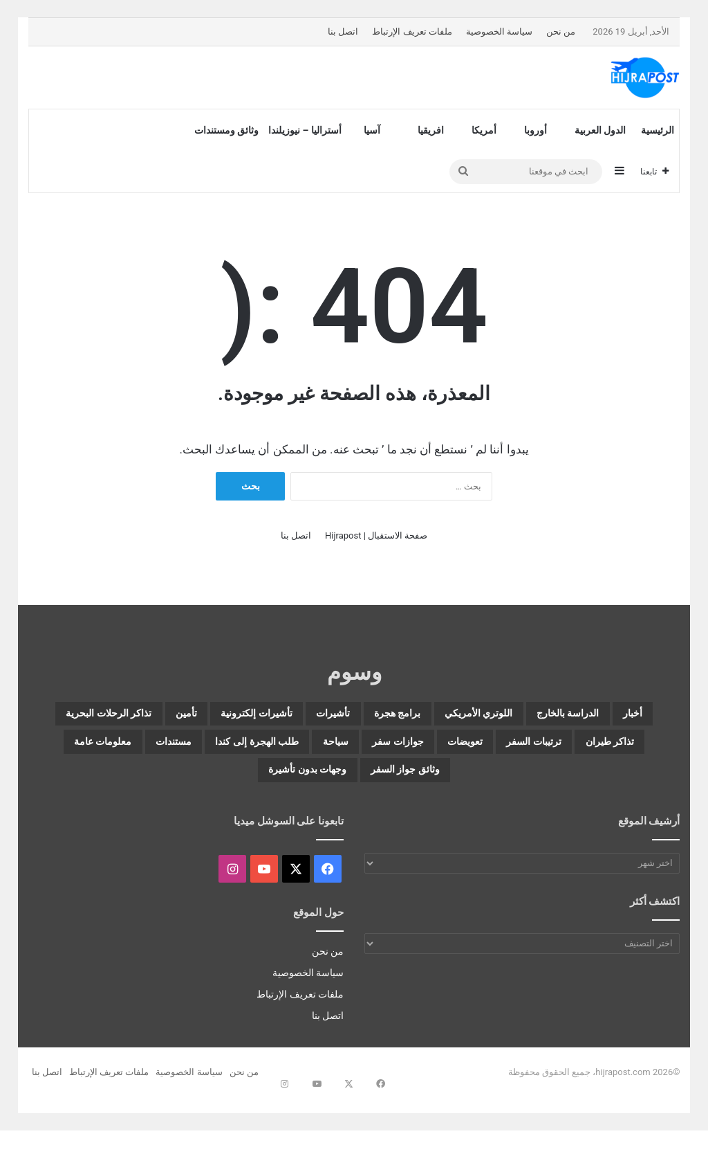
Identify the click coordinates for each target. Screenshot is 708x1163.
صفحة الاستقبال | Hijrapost (376, 535)
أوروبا (535, 130)
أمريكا (484, 130)
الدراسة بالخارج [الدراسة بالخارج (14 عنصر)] (539, 716)
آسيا (372, 130)
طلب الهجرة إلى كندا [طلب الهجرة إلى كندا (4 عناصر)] (481, 783)
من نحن (560, 31)
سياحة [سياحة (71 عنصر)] (587, 783)
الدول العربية (600, 130)
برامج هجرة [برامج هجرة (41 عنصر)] (308, 716)
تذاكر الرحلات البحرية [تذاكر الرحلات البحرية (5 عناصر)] (518, 749)
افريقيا (431, 130)
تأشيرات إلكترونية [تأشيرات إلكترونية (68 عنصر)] (119, 716)
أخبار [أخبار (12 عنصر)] (626, 716)
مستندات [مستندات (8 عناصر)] (366, 783)
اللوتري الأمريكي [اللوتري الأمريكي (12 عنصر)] (418, 716)
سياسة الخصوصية (499, 31)
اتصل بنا (343, 31)
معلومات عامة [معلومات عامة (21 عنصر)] (271, 783)
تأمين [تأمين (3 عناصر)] (623, 749)
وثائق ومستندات (226, 130)
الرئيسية (657, 130)
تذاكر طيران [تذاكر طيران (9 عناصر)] (393, 749)
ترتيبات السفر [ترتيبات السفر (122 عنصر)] (290, 749)
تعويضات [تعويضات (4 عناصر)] (196, 749)
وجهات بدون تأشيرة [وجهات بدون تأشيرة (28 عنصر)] (354, 816)
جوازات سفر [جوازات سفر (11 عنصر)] (106, 749)
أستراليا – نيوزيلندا (305, 130)
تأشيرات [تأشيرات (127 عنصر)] (223, 716)
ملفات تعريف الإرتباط (411, 31)
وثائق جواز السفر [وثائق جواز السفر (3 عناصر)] (153, 783)
